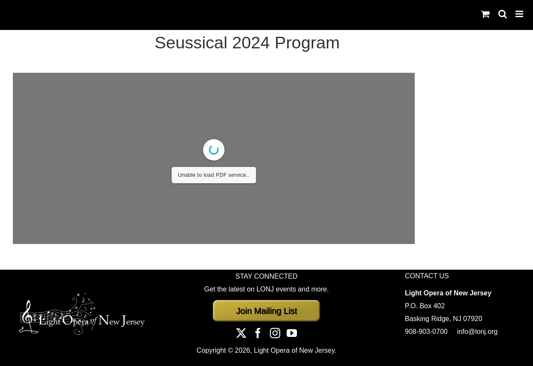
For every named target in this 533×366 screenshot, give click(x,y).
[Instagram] (275, 333)
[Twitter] (241, 333)
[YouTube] (292, 333)
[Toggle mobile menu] (519, 13)
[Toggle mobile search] (502, 13)
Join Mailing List (266, 310)
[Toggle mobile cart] (485, 13)
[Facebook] (258, 333)
